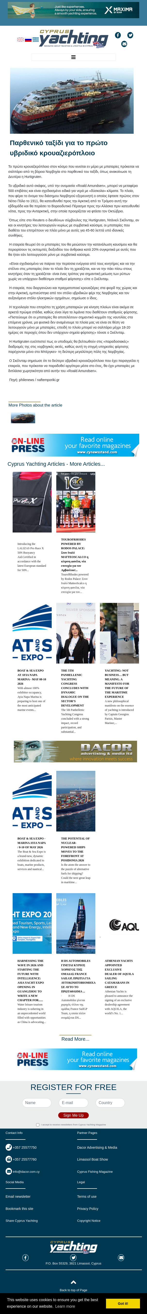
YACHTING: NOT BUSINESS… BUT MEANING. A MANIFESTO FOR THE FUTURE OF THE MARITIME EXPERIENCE (117, 684)
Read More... (75, 1039)
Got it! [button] (123, 1304)
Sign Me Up (73, 1115)
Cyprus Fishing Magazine (95, 1171)
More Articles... (87, 464)
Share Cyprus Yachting (22, 1221)
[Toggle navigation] (73, 57)
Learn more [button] (65, 1306)
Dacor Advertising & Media (97, 1147)
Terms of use (87, 1196)
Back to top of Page (73, 1290)
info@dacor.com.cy (26, 1171)
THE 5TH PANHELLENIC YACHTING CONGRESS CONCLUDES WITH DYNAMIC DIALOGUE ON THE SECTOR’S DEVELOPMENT (75, 688)
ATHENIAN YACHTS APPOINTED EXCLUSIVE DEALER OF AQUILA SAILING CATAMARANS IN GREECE (119, 974)
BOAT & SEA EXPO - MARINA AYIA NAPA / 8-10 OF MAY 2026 (31, 843)
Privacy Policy (87, 1209)
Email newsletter (18, 1196)
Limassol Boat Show (92, 1159)
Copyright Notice (88, 1221)
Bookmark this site (19, 1209)
